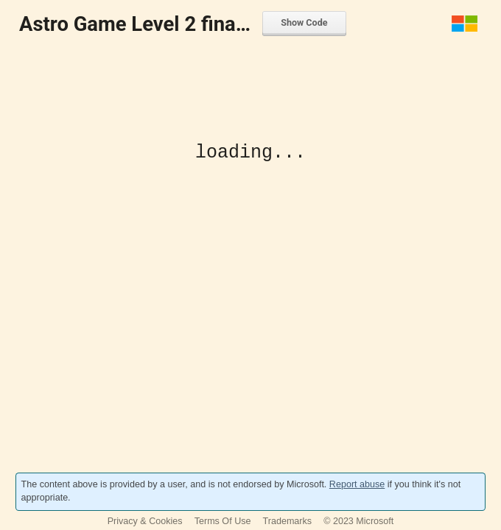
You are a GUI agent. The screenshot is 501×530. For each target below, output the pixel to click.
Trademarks (287, 521)
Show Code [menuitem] (304, 22)
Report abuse (357, 484)
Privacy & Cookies (145, 521)
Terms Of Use (223, 521)
